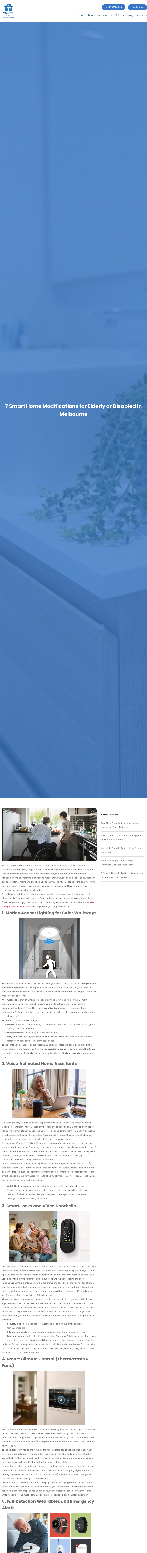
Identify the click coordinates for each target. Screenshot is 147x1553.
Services (102, 15)
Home (79, 15)
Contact (142, 15)
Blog (130, 15)
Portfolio (118, 15)
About (90, 15)
